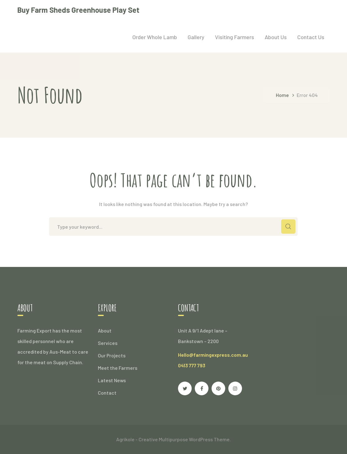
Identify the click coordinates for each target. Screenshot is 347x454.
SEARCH (288, 226)
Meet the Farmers (117, 368)
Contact (107, 393)
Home (282, 95)
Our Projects (112, 355)
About (105, 330)
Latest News (112, 380)
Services (107, 343)
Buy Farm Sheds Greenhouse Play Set (78, 9)
